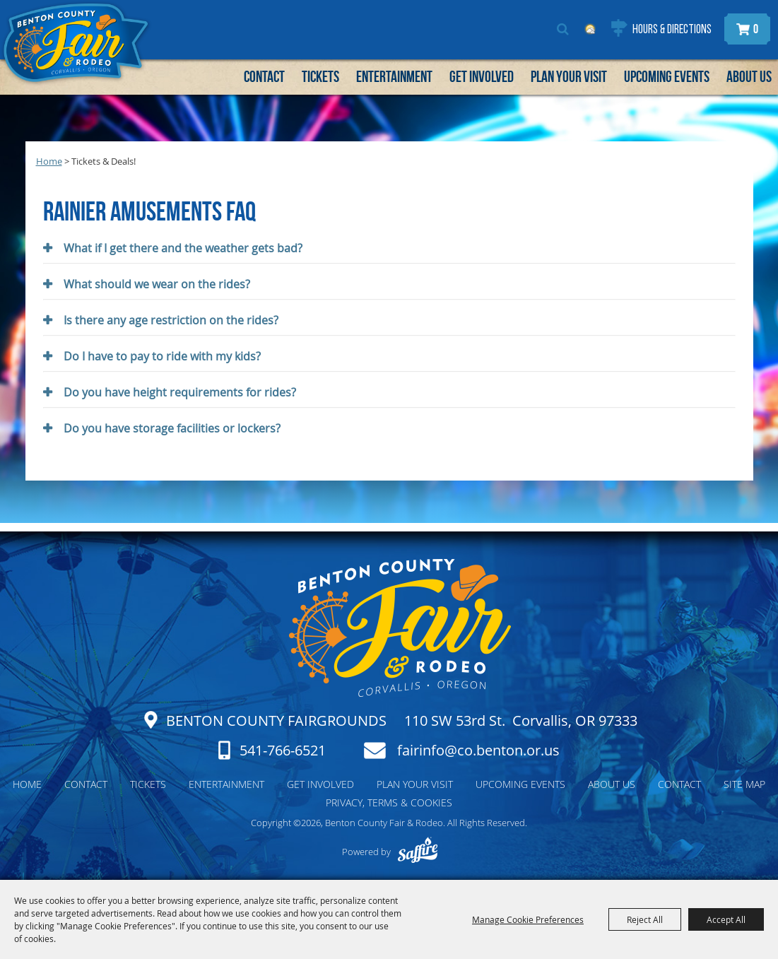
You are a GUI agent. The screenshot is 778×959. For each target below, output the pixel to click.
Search (562, 29)
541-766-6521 (283, 750)
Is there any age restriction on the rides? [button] (171, 320)
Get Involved (481, 76)
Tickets (320, 76)
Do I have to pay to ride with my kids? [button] (162, 356)
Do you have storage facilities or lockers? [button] (172, 428)
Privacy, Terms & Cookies (389, 802)
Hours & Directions (672, 30)
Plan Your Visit (569, 76)
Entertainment (394, 76)
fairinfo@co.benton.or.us (478, 750)
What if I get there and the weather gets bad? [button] (183, 248)
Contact (264, 76)
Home (49, 161)
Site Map (744, 784)
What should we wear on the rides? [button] (157, 284)
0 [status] (755, 29)
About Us (749, 76)
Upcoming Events (666, 76)
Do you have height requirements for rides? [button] (180, 392)
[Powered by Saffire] (417, 851)
